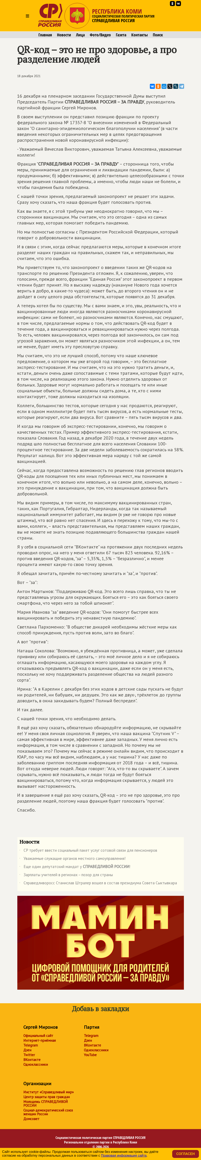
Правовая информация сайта (124, 1155)
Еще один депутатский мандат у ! (74, 867)
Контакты (139, 35)
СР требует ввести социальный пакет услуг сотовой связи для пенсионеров (88, 851)
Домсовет (31, 1119)
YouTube (90, 1055)
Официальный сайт (38, 1036)
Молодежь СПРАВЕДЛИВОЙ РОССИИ (45, 1103)
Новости (64, 35)
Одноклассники (35, 1064)
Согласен (185, 1154)
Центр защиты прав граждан (46, 1097)
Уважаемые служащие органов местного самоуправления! (72, 859)
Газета (121, 35)
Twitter (29, 1055)
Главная (45, 35)
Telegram (30, 1045)
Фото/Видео (100, 35)
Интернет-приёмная (39, 1040)
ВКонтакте (31, 1060)
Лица (80, 35)
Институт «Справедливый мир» (48, 1092)
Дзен (27, 1050)
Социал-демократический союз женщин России (48, 1112)
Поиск (158, 35)
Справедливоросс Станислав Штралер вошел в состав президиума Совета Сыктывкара (98, 883)
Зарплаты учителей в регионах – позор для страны (66, 875)
